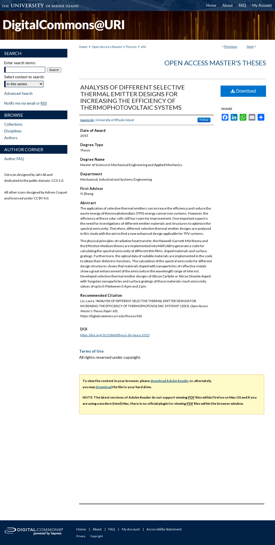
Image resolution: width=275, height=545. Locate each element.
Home (83, 47)
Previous (230, 46)
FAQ (111, 529)
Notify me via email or (25, 103)
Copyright (96, 536)
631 (143, 47)
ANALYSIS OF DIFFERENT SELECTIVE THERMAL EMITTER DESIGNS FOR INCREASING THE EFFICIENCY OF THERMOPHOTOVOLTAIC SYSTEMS (132, 97)
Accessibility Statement (164, 529)
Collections (13, 124)
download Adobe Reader (169, 381)
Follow (204, 119)
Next (250, 46)
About (97, 529)
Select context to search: (24, 77)
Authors (10, 137)
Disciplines (13, 131)
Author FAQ (14, 159)
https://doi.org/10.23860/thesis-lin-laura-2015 (115, 335)
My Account (131, 529)
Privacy (80, 536)
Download (243, 91)
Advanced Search (18, 93)
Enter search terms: (20, 63)
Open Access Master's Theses (114, 47)
